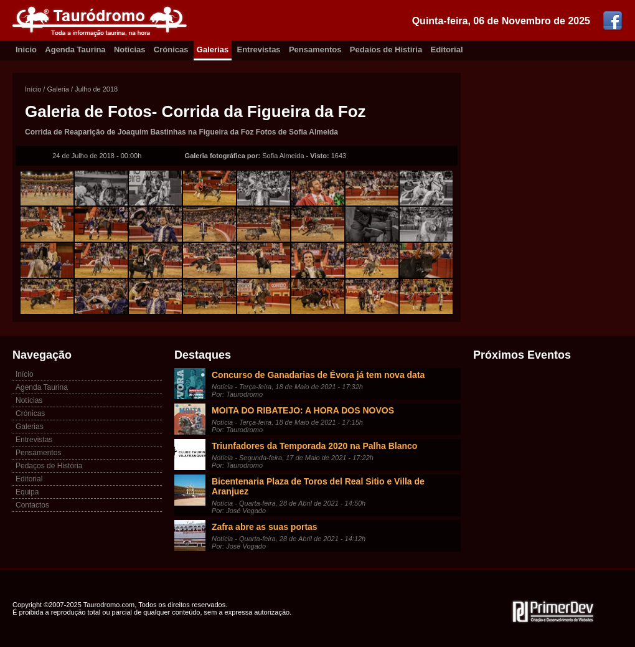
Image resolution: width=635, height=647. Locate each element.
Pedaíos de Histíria (386, 49)
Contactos (32, 505)
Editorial (447, 49)
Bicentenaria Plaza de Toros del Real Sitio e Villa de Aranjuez (318, 486)
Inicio (26, 49)
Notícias (130, 49)
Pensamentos (315, 49)
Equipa (27, 492)
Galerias (212, 49)
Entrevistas (259, 49)
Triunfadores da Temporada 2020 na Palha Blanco (314, 446)
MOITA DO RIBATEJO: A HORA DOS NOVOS (303, 410)
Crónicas (171, 49)
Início (33, 89)
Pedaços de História (49, 465)
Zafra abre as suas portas (265, 527)
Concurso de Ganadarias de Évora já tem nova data (318, 375)
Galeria (57, 89)
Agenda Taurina (75, 49)
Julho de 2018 (96, 89)
